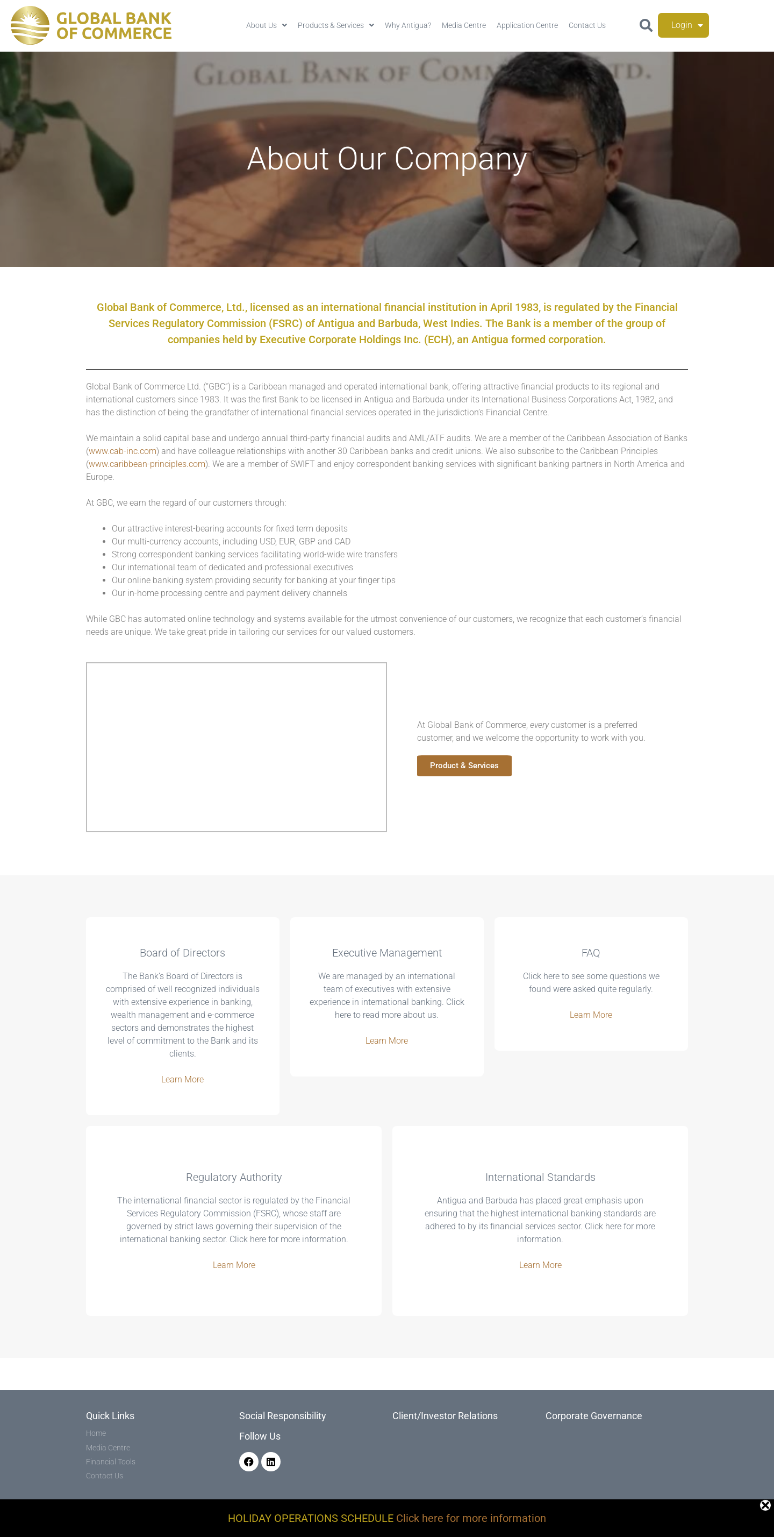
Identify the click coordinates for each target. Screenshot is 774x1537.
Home (96, 1433)
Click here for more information (471, 1518)
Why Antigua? (408, 25)
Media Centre (464, 25)
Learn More (182, 1079)
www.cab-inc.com (122, 451)
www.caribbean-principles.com (147, 464)
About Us (266, 25)
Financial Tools (110, 1462)
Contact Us (587, 25)
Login (687, 25)
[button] (646, 25)
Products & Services (336, 25)
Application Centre (527, 25)
